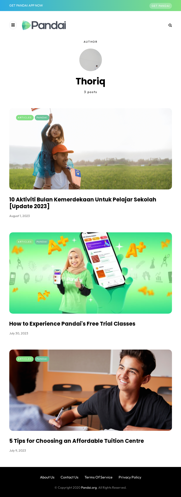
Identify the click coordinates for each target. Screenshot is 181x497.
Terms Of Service (99, 477)
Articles (25, 117)
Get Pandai (161, 5)
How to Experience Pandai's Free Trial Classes (73, 321)
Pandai (42, 117)
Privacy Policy (130, 477)
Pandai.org (89, 487)
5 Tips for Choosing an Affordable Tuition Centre (77, 438)
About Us (47, 477)
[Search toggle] (168, 25)
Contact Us (69, 477)
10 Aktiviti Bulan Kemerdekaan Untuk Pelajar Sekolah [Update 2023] (82, 203)
